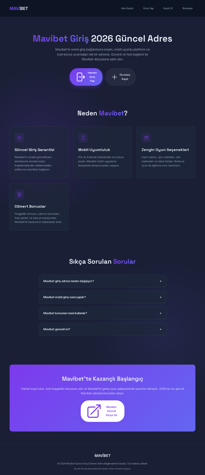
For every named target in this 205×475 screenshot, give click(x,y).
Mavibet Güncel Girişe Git (101, 411)
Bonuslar (188, 8)
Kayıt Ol (168, 8)
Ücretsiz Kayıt (120, 77)
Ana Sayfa (127, 8)
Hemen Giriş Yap (86, 76)
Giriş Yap (148, 8)
